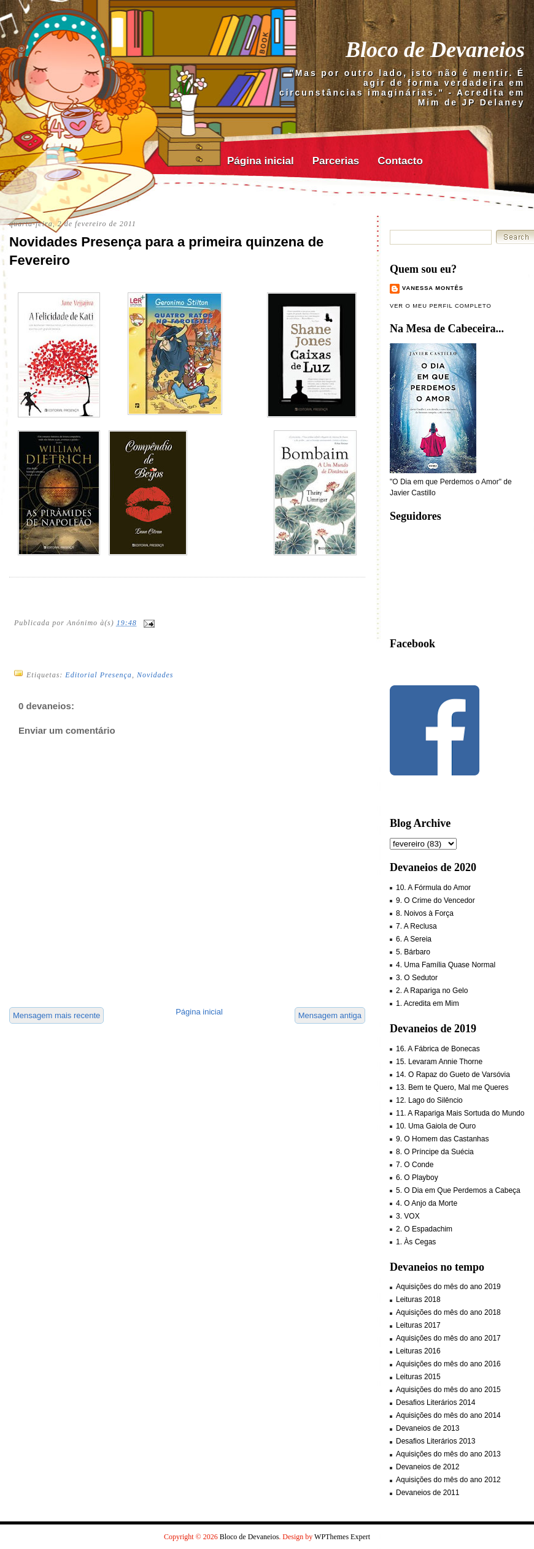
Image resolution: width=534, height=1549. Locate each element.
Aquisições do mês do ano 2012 (448, 1479)
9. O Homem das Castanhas (442, 1139)
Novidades (155, 675)
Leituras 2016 (418, 1351)
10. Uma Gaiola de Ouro (436, 1126)
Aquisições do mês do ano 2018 (448, 1312)
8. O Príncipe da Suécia (435, 1151)
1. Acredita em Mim (427, 1003)
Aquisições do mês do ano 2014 (448, 1415)
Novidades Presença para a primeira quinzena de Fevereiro (166, 251)
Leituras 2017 (418, 1325)
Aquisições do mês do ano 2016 (448, 1364)
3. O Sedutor (417, 977)
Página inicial (260, 161)
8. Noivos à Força (425, 913)
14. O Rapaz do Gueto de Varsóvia (453, 1074)
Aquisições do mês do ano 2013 (448, 1454)
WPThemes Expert (342, 1536)
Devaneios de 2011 (427, 1492)
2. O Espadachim (424, 1229)
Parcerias (336, 161)
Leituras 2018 (418, 1299)
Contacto (400, 161)
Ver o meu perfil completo (441, 306)
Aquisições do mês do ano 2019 (448, 1286)
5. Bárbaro (413, 952)
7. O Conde (414, 1164)
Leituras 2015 (418, 1376)
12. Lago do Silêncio (429, 1100)
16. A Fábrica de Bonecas (438, 1049)
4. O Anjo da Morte (426, 1203)
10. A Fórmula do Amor (433, 887)
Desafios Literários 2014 (435, 1402)
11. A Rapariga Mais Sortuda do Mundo (460, 1113)
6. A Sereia (413, 939)
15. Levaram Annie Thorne (439, 1061)
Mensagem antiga (330, 1015)
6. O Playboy (417, 1177)
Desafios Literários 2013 (435, 1441)
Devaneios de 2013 (427, 1428)
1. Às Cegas (416, 1242)
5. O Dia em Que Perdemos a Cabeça (458, 1190)
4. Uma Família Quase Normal (445, 965)
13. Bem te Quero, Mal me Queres (452, 1087)
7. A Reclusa (416, 926)
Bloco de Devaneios (435, 49)
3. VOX (408, 1216)
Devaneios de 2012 (427, 1467)
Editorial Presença (98, 675)
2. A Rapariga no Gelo (432, 990)
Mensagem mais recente (56, 1015)
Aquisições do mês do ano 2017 (448, 1338)
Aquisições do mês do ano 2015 (448, 1389)
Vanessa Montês (432, 288)
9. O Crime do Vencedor (435, 900)
